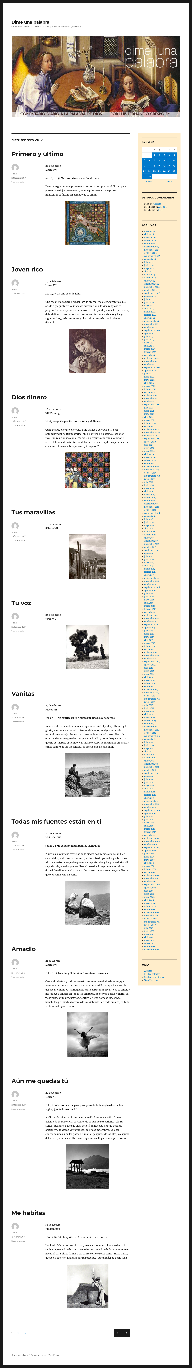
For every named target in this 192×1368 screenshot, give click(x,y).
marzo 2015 (149, 643)
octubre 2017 (150, 547)
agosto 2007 (150, 925)
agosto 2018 (149, 516)
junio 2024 (149, 302)
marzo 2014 (149, 680)
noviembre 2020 (152, 432)
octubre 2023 (150, 327)
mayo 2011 (149, 785)
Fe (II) (161, 210)
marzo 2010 (149, 829)
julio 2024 (149, 299)
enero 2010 (149, 835)
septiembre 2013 (152, 699)
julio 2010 (148, 816)
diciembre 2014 (151, 652)
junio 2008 (149, 894)
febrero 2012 (150, 757)
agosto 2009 (150, 850)
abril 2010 (148, 826)
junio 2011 (149, 782)
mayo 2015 (149, 637)
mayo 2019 (149, 488)
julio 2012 (148, 742)
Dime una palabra (30, 22)
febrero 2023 (150, 352)
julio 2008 (149, 891)
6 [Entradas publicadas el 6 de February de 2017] (144, 160)
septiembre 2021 (152, 404)
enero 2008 (149, 909)
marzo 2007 (149, 940)
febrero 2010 (150, 832)
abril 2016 (149, 603)
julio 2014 (148, 668)
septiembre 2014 (152, 661)
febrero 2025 (150, 277)
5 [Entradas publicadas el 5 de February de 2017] (174, 155)
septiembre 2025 (152, 256)
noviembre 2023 (151, 324)
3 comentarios (18, 1109)
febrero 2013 (150, 720)
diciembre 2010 (151, 801)
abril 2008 (149, 900)
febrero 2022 (150, 389)
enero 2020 (149, 463)
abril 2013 (148, 714)
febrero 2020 (150, 460)
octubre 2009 (150, 844)
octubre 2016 (150, 584)
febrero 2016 (150, 609)
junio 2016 (149, 596)
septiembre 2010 (152, 810)
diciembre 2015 (151, 615)
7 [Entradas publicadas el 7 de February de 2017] (149, 160)
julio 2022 (149, 373)
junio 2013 (149, 708)
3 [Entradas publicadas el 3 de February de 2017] (164, 155)
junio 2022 (149, 377)
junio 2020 (149, 448)
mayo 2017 (149, 562)
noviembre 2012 (151, 730)
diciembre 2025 (151, 247)
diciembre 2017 (151, 541)
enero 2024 (149, 318)
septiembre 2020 (152, 439)
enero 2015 (149, 649)
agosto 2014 (149, 665)
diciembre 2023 (151, 321)
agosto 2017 (149, 553)
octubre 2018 (150, 510)
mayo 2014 (149, 674)
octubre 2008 (150, 881)
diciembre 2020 (151, 429)
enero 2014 (149, 686)
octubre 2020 (150, 435)
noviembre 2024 (152, 287)
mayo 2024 (149, 305)
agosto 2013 (149, 702)
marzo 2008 (149, 903)
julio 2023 (148, 336)
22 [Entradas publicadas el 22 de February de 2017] (154, 171)
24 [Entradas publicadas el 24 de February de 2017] (164, 171)
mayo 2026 (149, 231)
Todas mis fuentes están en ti (56, 821)
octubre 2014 (150, 658)
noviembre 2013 (151, 692)
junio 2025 (149, 265)
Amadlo (23, 948)
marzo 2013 (149, 717)
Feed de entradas (152, 974)
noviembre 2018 (151, 507)
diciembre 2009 (151, 838)
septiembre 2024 (152, 293)
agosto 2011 (149, 776)
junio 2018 (149, 522)
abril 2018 (148, 528)
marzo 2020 (149, 457)
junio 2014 (149, 671)
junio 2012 (149, 745)
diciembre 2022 (151, 358)
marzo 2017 (149, 569)
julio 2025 (149, 262)
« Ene (148, 181)
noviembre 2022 (152, 361)
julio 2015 (148, 631)
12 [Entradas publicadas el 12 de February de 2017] (174, 160)
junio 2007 (149, 931)
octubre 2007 (150, 919)
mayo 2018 (149, 525)
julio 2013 (148, 705)
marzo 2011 (149, 792)
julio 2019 (148, 482)
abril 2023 (149, 346)
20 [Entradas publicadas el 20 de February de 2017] (144, 171)
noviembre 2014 (151, 655)
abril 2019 (149, 491)
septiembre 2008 (152, 884)
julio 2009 (149, 853)
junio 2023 (149, 339)
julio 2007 (149, 928)
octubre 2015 (150, 621)
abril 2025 (149, 271)
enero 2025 (149, 281)
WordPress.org (151, 980)
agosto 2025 (150, 259)
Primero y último (37, 153)
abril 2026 (149, 234)
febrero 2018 (150, 535)
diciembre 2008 (151, 875)
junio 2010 (149, 819)
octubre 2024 (150, 290)
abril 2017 (148, 565)
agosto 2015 (149, 627)
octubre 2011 (150, 770)
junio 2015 (149, 634)
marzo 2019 (149, 494)
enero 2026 (149, 243)
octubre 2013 (150, 696)
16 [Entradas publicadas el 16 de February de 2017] (159, 165)
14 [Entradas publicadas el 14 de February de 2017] (149, 165)
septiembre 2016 (152, 587)
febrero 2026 (150, 240)
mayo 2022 (149, 380)
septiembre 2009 (152, 847)
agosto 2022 (150, 370)
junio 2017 (149, 559)
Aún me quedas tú (39, 1080)
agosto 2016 (150, 590)
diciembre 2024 (151, 284)
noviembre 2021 (151, 398)
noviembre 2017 (151, 544)
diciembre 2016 (151, 578)
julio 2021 (148, 408)
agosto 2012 (149, 739)
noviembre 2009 (152, 841)
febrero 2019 (150, 497)
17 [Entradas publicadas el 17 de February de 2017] (164, 165)
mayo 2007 (149, 934)
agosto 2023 (150, 333)
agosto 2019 (150, 479)
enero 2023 (149, 355)
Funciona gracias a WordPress (45, 1355)
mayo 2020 (149, 451)
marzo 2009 (150, 866)
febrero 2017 (150, 572)
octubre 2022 (150, 364)
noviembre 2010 (151, 804)
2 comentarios (18, 425)
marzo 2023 (149, 349)
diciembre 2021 (151, 395)
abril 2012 (148, 751)
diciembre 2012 (151, 727)
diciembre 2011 (151, 764)
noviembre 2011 (151, 767)
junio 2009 (149, 857)
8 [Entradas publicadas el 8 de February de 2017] (154, 160)
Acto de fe (162, 207)
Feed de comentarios (154, 977)
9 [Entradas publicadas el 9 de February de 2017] (159, 160)
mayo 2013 (149, 711)
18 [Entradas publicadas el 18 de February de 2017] (169, 165)
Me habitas (28, 1212)
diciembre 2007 (151, 912)
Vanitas (22, 693)
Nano (14, 174)
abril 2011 (148, 788)
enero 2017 (149, 575)
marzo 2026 (150, 237)
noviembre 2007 (152, 915)
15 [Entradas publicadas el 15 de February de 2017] (154, 165)
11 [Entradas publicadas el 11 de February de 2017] (169, 160)
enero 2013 (149, 723)
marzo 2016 (149, 606)
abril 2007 (149, 937)
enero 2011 (149, 798)
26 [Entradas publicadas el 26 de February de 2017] (174, 171)
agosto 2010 (149, 813)
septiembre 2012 (152, 736)
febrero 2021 (150, 423)
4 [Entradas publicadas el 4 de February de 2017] (169, 155)
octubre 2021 (150, 401)
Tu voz (21, 603)
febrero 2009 (150, 869)
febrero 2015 (150, 646)
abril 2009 (149, 863)
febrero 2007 (150, 943)
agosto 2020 (150, 442)
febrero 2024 (150, 315)
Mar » (170, 181)
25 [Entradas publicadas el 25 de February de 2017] (169, 171)
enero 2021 (149, 426)
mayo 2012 (149, 748)
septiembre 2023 (152, 330)
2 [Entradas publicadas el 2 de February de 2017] (159, 155)
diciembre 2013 (151, 689)
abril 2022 (149, 383)
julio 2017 (148, 556)
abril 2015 (148, 640)
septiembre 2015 (152, 624)
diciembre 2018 (151, 504)
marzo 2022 (149, 386)
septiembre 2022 (152, 367)
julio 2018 (148, 519)
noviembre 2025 (152, 250)
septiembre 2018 (152, 513)
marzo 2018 (149, 531)
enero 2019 (149, 500)
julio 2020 (149, 445)
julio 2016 (148, 593)
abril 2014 (148, 677)
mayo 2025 (149, 268)
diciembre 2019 (151, 466)
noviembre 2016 (151, 581)
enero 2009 (149, 872)
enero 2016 (149, 612)
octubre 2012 (150, 733)
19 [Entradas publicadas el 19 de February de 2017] (174, 165)
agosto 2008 (150, 888)
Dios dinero (29, 397)
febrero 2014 (150, 683)
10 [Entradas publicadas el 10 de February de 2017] (164, 160)
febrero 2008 (150, 906)
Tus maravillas (33, 512)
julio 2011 (148, 779)
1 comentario (17, 182)
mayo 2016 (149, 600)
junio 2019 (149, 485)
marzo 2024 (149, 312)
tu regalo (157, 204)
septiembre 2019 (152, 476)
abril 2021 (148, 417)
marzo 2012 (149, 754)
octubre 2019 (150, 473)
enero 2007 (149, 946)
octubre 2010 (150, 807)
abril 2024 (149, 308)
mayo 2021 (149, 414)
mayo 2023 (149, 343)
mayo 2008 (149, 897)
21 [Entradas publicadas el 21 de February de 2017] (149, 171)
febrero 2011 (150, 795)
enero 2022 (149, 392)
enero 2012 (149, 761)
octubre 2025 (150, 253)
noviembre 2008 (152, 878)
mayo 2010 (149, 823)
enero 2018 (149, 538)
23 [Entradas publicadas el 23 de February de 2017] (159, 171)
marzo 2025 (149, 274)
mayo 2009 (149, 860)
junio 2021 (149, 411)
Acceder (148, 971)
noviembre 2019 (151, 469)
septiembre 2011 (151, 773)
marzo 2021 (149, 420)
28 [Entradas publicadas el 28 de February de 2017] (149, 176)
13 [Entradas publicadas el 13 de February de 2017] (144, 165)
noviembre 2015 (151, 618)
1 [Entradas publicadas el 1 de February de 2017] (154, 155)
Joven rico (27, 269)
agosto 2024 (150, 296)
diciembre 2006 (151, 949)
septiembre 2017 (152, 550)
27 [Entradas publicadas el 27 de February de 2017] (144, 176)
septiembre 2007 (152, 922)
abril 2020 (149, 454)
